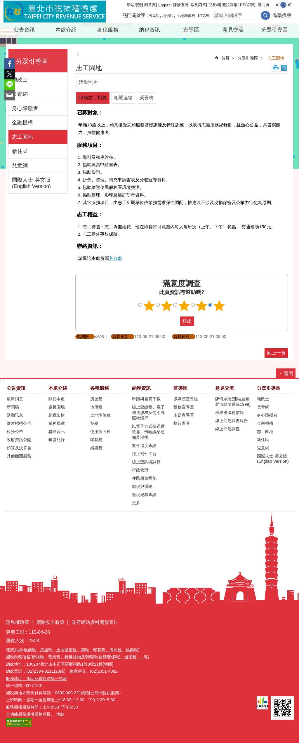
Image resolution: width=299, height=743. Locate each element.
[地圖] (108, 664)
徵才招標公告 (19, 423)
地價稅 (168, 15)
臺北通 (263, 5)
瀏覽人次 (15, 640)
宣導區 (191, 30)
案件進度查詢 (144, 445)
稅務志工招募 (93, 97)
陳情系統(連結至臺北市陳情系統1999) (233, 401)
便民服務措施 (144, 478)
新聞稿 (13, 407)
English (164, 5)
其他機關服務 (19, 456)
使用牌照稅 (100, 431)
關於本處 (56, 398)
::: (2, 2)
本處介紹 (66, 30)
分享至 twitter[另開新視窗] (9, 74)
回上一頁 (276, 352)
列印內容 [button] (275, 68)
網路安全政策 (50, 622)
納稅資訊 (149, 30)
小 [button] (277, 5)
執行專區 (181, 423)
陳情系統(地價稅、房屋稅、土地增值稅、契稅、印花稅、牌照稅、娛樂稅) (73, 650)
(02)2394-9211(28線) (45, 671)
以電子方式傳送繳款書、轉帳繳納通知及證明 (148, 432)
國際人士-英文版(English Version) (31, 183)
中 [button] (283, 5)
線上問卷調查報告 (231, 420)
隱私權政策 (17, 622)
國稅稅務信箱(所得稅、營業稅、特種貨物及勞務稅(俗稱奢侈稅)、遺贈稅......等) (77, 657)
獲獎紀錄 (56, 439)
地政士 (20, 80)
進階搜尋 (282, 15)
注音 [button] (284, 68)
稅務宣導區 (183, 407)
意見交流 (233, 30)
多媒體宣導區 (185, 398)
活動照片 (88, 82)
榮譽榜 (147, 97)
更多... (138, 502)
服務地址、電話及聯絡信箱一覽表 (36, 678)
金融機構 (22, 123)
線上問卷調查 (227, 429)
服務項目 (42, 714)
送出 (174, 321)
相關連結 (123, 97)
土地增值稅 (185, 15)
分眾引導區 (274, 30)
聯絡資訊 (56, 431)
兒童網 (214, 5)
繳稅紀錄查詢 (144, 494)
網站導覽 (134, 5)
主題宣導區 (183, 415)
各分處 (115, 258)
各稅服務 (107, 30)
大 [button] (289, 5)
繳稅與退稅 (142, 486)
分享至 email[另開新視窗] (9, 95)
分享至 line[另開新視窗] (9, 84)
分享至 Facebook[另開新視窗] (9, 63)
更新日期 (15, 632)
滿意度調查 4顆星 (201, 305)
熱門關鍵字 (134, 15)
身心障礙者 (25, 108)
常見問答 (198, 5)
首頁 (225, 58)
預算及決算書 (19, 448)
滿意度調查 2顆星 (166, 305)
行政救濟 (140, 470)
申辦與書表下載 (146, 398)
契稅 (94, 423)
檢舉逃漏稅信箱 (229, 412)
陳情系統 (180, 5)
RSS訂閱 (247, 5)
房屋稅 (154, 15)
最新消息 (15, 398)
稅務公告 (15, 431)
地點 (60, 714)
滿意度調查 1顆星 (149, 305)
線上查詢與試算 (146, 462)
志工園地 (22, 137)
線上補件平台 (144, 453)
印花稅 (203, 15)
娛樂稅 (96, 448)
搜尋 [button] (265, 15)
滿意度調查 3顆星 (184, 305)
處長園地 (56, 407)
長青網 (20, 94)
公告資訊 (24, 30)
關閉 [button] (288, 373)
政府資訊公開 (19, 439)
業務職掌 (56, 423)
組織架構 (56, 415)
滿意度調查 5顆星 (219, 305)
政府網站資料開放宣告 (95, 622)
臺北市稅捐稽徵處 (55, 11)
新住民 (20, 151)
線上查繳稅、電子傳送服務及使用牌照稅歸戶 (148, 412)
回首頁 (150, 5)
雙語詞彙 (229, 5)
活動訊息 (15, 415)
